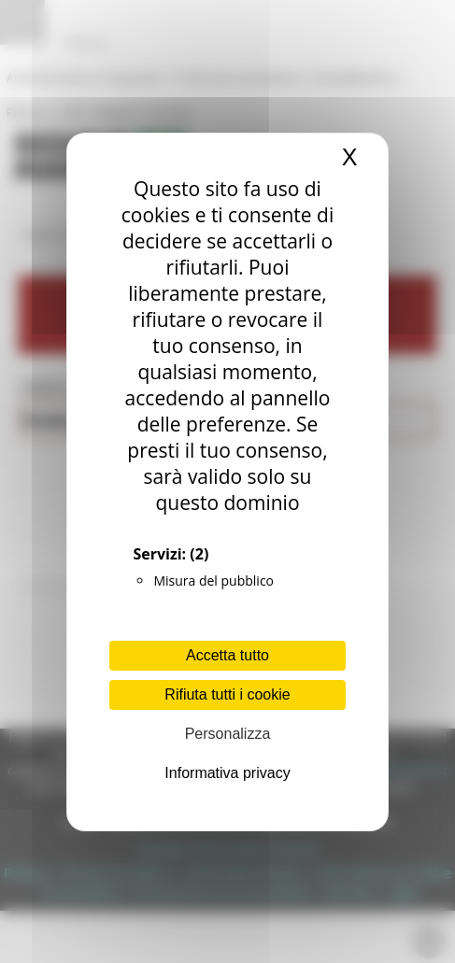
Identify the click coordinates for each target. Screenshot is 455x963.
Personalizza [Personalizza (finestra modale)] (228, 734)
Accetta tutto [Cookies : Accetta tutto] (227, 655)
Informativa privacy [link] (227, 773)
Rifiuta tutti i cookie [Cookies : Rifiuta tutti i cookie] (227, 694)
